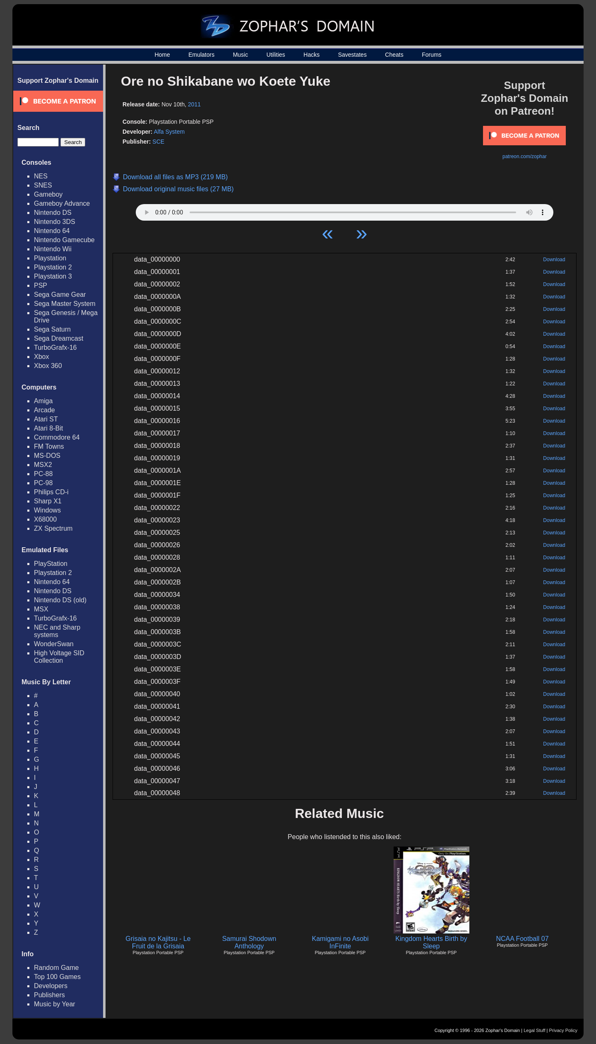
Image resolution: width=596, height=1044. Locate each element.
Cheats (394, 54)
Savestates (352, 54)
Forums (431, 54)
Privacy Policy (563, 1030)
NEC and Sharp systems (57, 631)
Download (554, 259)
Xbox (41, 356)
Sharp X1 (48, 501)
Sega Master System (65, 303)
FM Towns (49, 446)
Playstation (50, 258)
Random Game (56, 967)
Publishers (49, 994)
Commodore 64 (56, 437)
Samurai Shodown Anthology (249, 942)
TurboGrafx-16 (55, 347)
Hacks (311, 54)
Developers (50, 985)
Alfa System (169, 131)
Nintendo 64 (52, 230)
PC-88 (43, 473)
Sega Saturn (52, 329)
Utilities (276, 54)
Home (162, 54)
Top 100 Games (57, 976)
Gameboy (48, 194)
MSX (41, 609)
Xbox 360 (48, 365)
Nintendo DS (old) (60, 600)
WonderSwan (54, 643)
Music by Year (54, 1004)
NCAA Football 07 (522, 938)
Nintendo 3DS (54, 221)
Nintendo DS (53, 212)
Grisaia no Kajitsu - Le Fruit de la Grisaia (157, 942)
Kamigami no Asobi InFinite (340, 942)
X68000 (45, 519)
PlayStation (50, 563)
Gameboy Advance (62, 203)
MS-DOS (47, 455)
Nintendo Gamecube (64, 239)
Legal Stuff (534, 1030)
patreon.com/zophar (524, 156)
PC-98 (43, 482)
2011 (194, 104)
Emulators (201, 54)
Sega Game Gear (60, 294)
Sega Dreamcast (58, 338)
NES (41, 176)
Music (240, 54)
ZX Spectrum (53, 528)
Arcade (44, 410)
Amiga (43, 400)
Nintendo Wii (53, 249)
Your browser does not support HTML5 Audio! (344, 210)
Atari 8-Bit (48, 428)
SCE (158, 141)
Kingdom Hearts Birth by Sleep (431, 942)
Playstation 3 (53, 276)
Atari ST (46, 419)
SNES (43, 185)
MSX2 (43, 464)
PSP (40, 285)
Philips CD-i (51, 492)
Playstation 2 (53, 267)
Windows (47, 510)
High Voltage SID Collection (59, 656)
